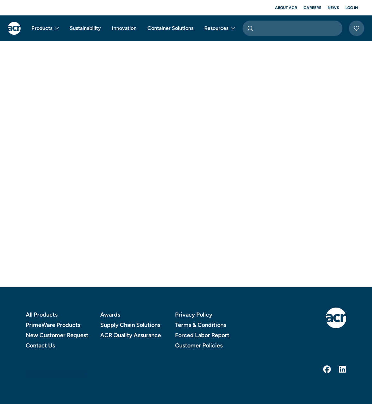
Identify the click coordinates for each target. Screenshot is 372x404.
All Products (42, 314)
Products (45, 28)
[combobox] (292, 28)
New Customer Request (57, 335)
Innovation (124, 28)
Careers (312, 7)
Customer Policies (199, 345)
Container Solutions (170, 28)
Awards (110, 314)
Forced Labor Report (202, 335)
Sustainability (85, 28)
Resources (220, 28)
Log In (351, 7)
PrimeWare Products (53, 324)
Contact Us (40, 345)
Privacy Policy (193, 314)
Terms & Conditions (200, 324)
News (333, 7)
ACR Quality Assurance (130, 335)
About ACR (286, 7)
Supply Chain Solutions (130, 324)
